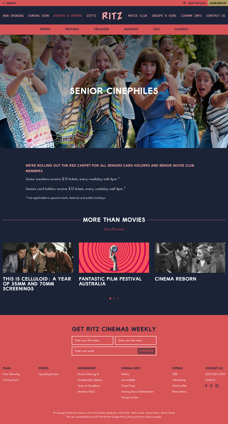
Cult (156, 29)
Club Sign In (218, 3)
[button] (110, 298)
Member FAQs (86, 391)
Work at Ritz (179, 386)
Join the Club (196, 3)
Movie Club (137, 15)
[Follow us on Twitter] (211, 386)
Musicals (131, 29)
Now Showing (13, 15)
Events (45, 29)
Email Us (210, 380)
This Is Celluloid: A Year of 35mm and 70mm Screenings (37, 284)
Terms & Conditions (89, 386)
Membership (87, 368)
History (125, 374)
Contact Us (215, 15)
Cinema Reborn (175, 279)
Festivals (72, 29)
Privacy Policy (152, 412)
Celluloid (101, 29)
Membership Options (90, 380)
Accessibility (128, 380)
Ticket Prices (128, 386)
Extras (177, 368)
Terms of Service (147, 416)
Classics (181, 29)
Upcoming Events (48, 374)
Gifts (91, 15)
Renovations (179, 391)
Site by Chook (168, 412)
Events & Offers (68, 15)
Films (7, 368)
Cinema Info (191, 15)
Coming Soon (38, 15)
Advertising (178, 380)
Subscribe (146, 351)
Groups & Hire (164, 15)
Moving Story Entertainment (137, 391)
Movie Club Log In (88, 374)
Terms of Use (137, 412)
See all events (114, 228)
